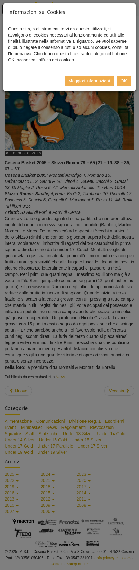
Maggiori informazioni (89, 80)
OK (124, 80)
